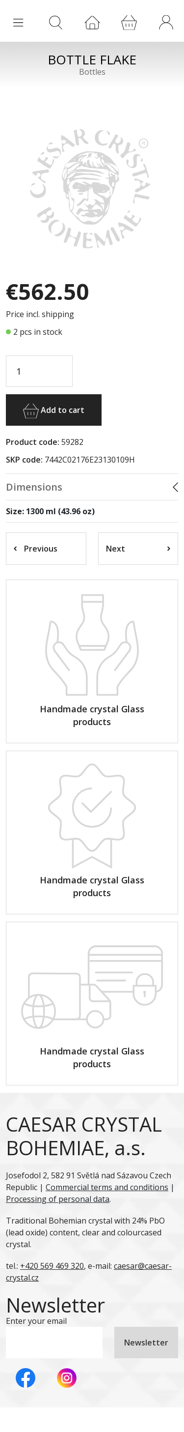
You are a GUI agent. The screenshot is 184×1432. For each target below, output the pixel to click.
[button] (166, 22)
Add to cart (53, 411)
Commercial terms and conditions (107, 1187)
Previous (35, 549)
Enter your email (36, 1320)
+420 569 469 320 (52, 1265)
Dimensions (34, 487)
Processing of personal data (57, 1199)
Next (138, 549)
